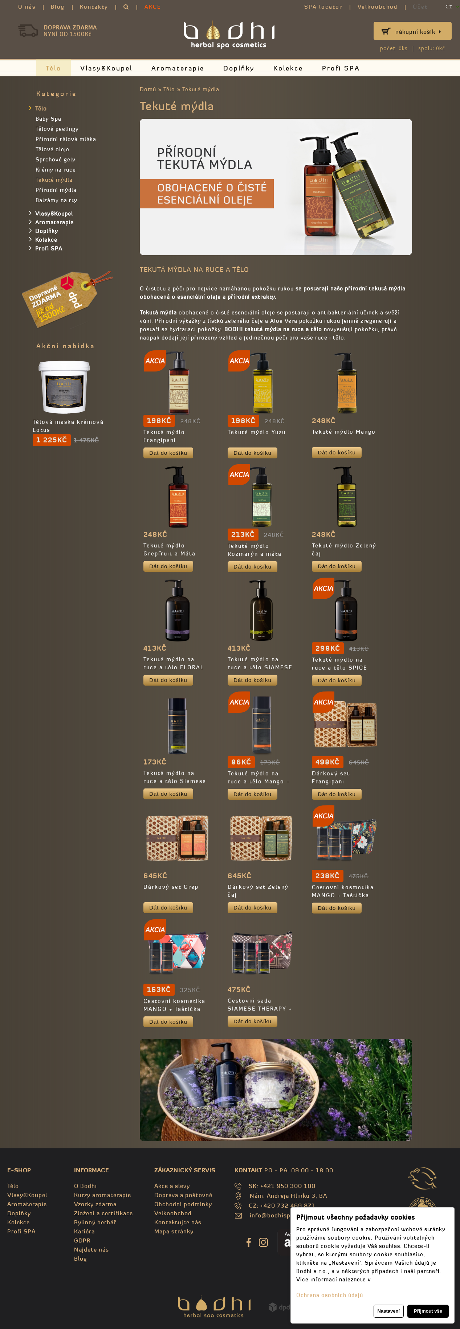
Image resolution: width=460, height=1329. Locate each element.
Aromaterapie (177, 68)
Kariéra (84, 1231)
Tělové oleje (52, 149)
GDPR (82, 1240)
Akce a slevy (172, 1185)
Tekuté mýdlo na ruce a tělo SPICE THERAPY (339, 667)
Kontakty (94, 6)
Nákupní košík (418, 31)
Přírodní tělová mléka (66, 139)
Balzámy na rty (56, 200)
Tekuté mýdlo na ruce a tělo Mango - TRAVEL (259, 781)
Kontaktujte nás (177, 1222)
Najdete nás (91, 1249)
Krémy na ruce (56, 169)
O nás (27, 6)
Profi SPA (341, 68)
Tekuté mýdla (200, 89)
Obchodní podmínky (183, 1204)
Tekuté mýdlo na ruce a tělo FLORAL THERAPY (173, 667)
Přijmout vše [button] (428, 1311)
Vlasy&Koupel (106, 68)
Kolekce (288, 68)
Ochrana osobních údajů (329, 1295)
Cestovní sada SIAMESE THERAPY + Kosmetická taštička (260, 1008)
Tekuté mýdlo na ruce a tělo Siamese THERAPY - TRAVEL (174, 781)
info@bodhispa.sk (276, 1215)
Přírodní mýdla (56, 189)
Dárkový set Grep (171, 886)
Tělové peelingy (57, 128)
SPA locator (323, 6)
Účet (420, 6)
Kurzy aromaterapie (102, 1194)
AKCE (152, 6)
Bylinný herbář (95, 1222)
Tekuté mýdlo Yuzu (257, 432)
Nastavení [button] (389, 1311)
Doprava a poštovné (183, 1194)
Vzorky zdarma (95, 1204)
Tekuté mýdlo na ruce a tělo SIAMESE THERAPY (260, 667)
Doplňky (239, 68)
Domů (148, 89)
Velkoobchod (378, 6)
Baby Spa (48, 118)
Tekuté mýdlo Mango (344, 431)
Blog (58, 6)
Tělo (53, 68)
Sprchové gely (56, 159)
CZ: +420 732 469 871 (282, 1205)
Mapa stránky (174, 1231)
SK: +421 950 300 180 (282, 1185)
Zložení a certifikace (103, 1213)
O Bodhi (85, 1185)
